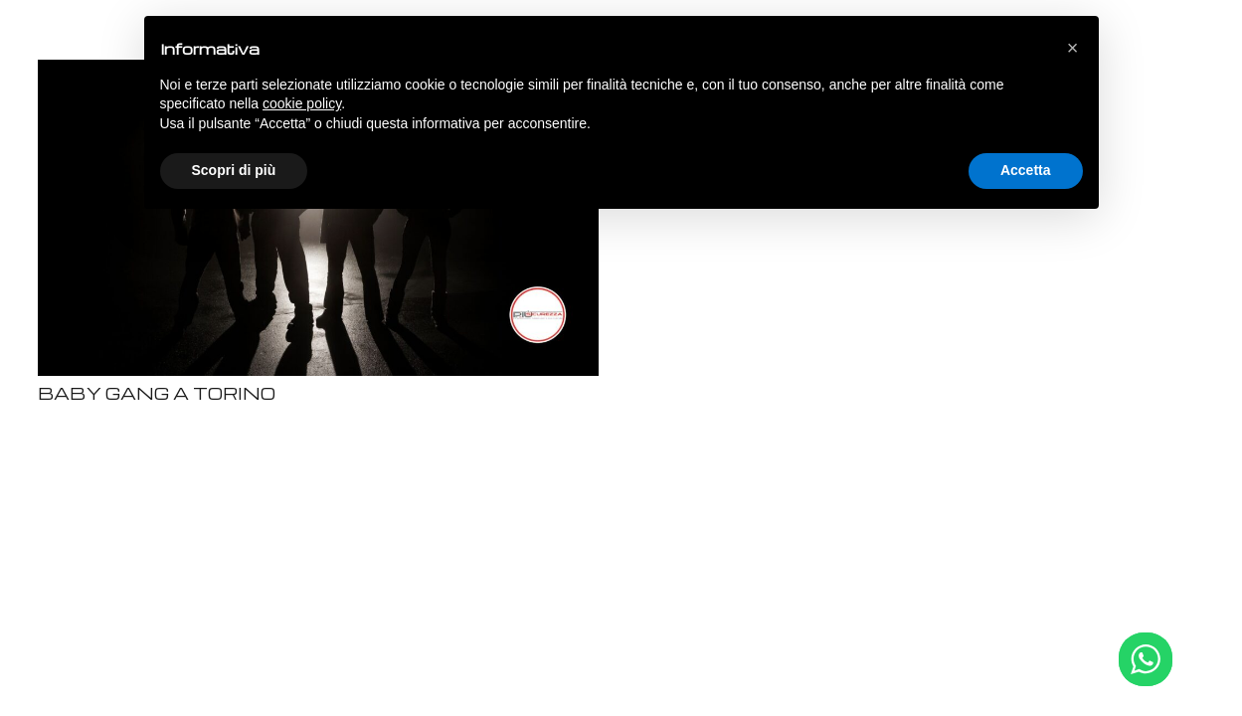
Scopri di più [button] (234, 170)
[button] (1073, 48)
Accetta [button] (1025, 170)
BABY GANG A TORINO (156, 393)
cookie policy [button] (302, 103)
